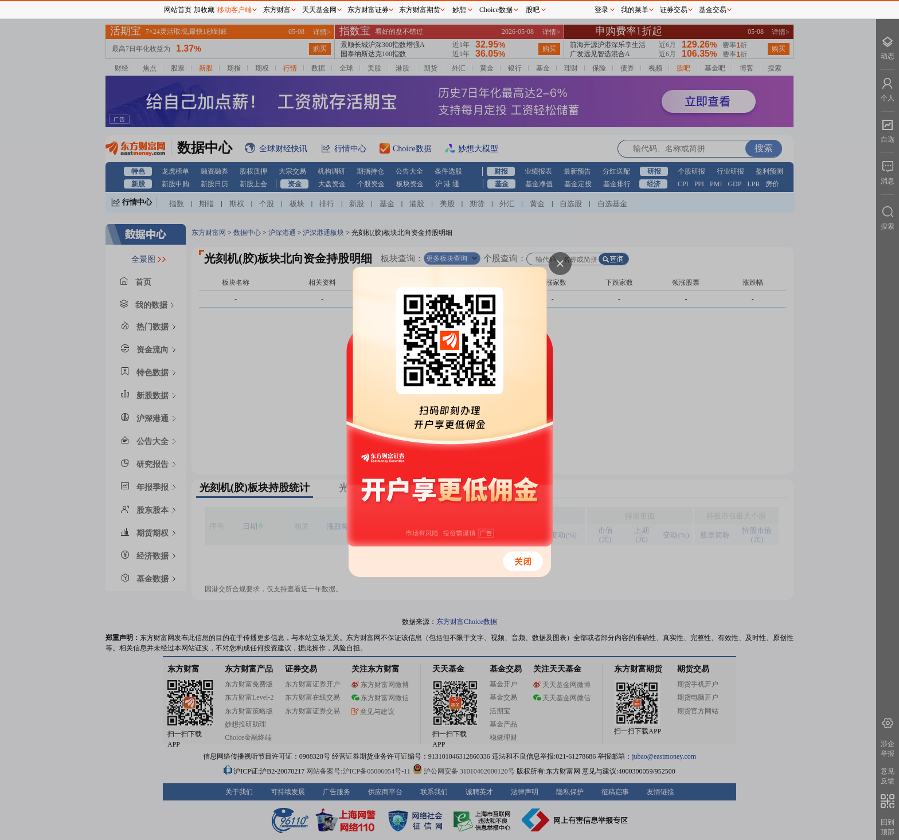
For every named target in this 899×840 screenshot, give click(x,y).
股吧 (533, 10)
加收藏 (204, 10)
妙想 (459, 10)
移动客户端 (234, 10)
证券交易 (673, 10)
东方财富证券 (368, 10)
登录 (601, 10)
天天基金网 (319, 10)
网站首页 (177, 10)
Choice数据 (496, 10)
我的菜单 (634, 10)
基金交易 (712, 10)
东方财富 (277, 10)
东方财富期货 (419, 10)
